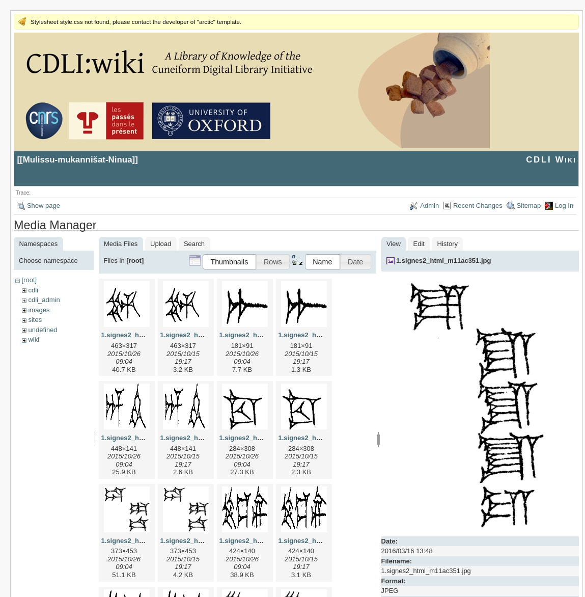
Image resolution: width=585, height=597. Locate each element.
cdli (33, 290)
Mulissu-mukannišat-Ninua (77, 160)
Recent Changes (478, 205)
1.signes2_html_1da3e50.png (206, 541)
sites (35, 319)
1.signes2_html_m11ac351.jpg (443, 260)
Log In (564, 205)
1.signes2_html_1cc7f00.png (323, 438)
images (38, 310)
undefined (42, 330)
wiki (33, 339)
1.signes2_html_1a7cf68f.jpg (264, 335)
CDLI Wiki (551, 160)
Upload (160, 244)
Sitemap (529, 205)
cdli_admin (44, 300)
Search (194, 244)
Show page (43, 205)
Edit (419, 244)
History (447, 244)
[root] (29, 280)
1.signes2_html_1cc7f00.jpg (263, 438)
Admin (429, 205)
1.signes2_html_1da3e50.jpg (146, 541)
